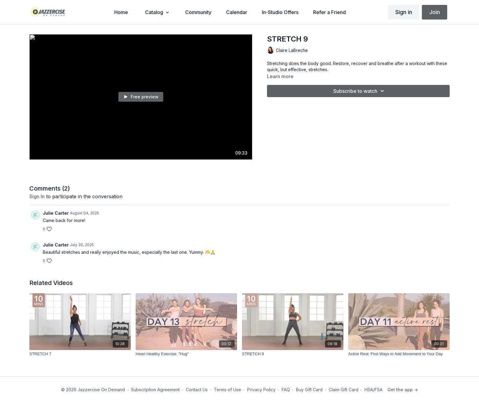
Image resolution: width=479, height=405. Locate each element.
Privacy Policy (261, 389)
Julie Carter (56, 213)
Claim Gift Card (343, 389)
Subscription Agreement (155, 389)
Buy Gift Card (309, 389)
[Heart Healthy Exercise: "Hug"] (186, 354)
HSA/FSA (373, 389)
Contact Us (197, 389)
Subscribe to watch (359, 91)
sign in (37, 196)
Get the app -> (402, 389)
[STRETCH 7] (80, 354)
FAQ (286, 389)
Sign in (403, 12)
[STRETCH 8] (292, 354)
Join (434, 12)
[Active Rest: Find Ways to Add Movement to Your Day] (399, 354)
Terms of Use (227, 389)
